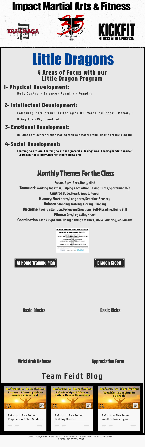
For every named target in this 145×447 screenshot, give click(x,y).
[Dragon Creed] (109, 263)
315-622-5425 (106, 436)
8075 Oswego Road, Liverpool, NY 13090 (48, 436)
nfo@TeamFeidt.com (86, 436)
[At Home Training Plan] (35, 263)
